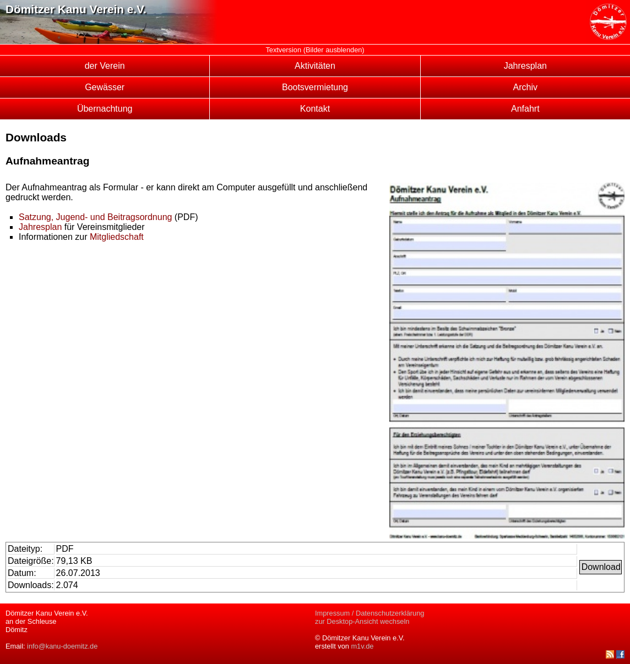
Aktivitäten (315, 65)
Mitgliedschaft (117, 237)
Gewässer (104, 87)
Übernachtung (105, 108)
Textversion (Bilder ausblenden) (314, 50)
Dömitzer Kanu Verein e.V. (76, 9)
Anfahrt (525, 108)
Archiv (525, 87)
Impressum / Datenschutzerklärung (369, 613)
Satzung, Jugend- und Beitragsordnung (95, 217)
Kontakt (315, 108)
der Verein (105, 65)
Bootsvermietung (315, 87)
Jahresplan (525, 65)
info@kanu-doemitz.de (62, 646)
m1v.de (362, 646)
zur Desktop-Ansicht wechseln (362, 621)
